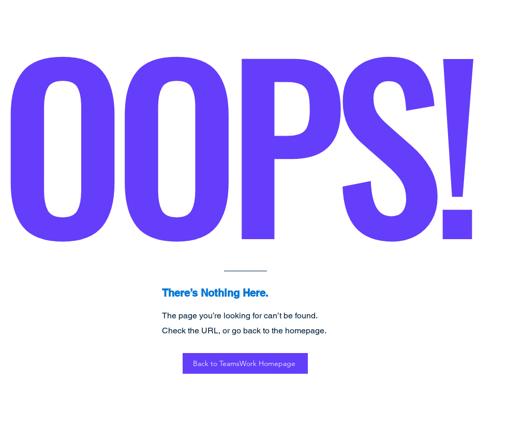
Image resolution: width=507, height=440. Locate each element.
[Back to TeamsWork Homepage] (245, 363)
